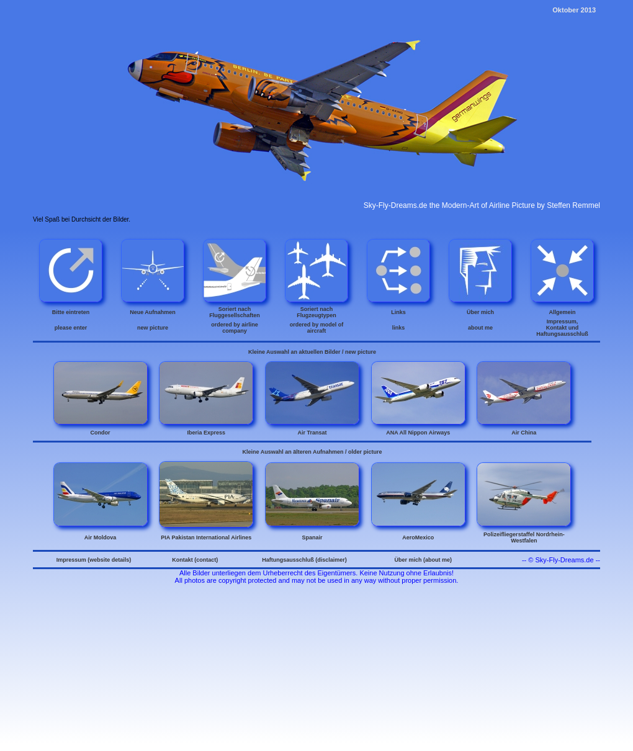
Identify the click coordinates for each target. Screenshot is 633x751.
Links (398, 312)
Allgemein (562, 312)
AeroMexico (418, 537)
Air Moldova (100, 537)
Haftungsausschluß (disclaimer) (304, 560)
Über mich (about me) (423, 560)
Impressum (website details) (94, 560)
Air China (523, 432)
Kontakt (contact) (195, 560)
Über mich (480, 312)
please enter (71, 328)
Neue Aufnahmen (153, 312)
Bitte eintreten (71, 312)
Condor (100, 432)
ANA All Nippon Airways (418, 432)
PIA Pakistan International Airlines (206, 537)
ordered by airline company (234, 328)
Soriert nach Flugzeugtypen (316, 312)
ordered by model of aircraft (317, 328)
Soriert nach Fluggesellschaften (234, 312)
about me (480, 328)
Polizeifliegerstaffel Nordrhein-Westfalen (524, 537)
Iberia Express (206, 432)
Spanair (312, 537)
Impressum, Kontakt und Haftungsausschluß (562, 327)
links (398, 328)
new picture (152, 328)
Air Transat (311, 432)
